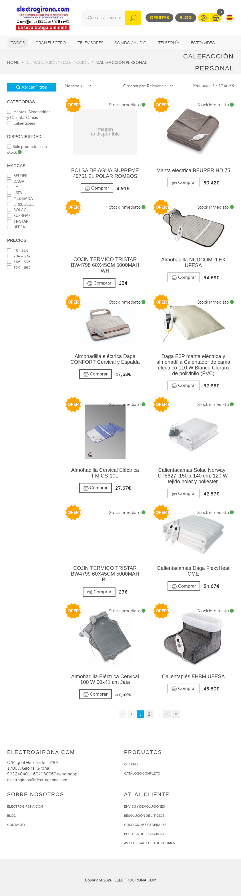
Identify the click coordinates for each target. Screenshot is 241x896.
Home (13, 62)
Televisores (90, 42)
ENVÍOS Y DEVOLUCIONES (144, 806)
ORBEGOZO (21, 204)
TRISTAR (17, 221)
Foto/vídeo (203, 42)
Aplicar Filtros (31, 87)
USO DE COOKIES (161, 843)
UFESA (16, 227)
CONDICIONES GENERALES (145, 825)
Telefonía (169, 42)
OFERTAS (131, 764)
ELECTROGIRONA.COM (25, 806)
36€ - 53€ (19, 261)
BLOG (11, 816)
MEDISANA (20, 198)
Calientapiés (21, 123)
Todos (18, 42)
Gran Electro (50, 42)
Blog (186, 17)
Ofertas (159, 17)
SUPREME (19, 215)
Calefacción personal (121, 62)
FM (13, 187)
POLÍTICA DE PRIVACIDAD (144, 834)
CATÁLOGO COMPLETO (142, 773)
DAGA (15, 181)
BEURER (17, 175)
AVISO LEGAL (134, 843)
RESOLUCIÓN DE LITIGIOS (144, 816)
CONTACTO (16, 825)
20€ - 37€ (19, 256)
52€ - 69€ (19, 267)
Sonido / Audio (131, 42)
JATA (14, 192)
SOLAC (16, 210)
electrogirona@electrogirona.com (37, 779)
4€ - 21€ (17, 250)
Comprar (97, 188)
